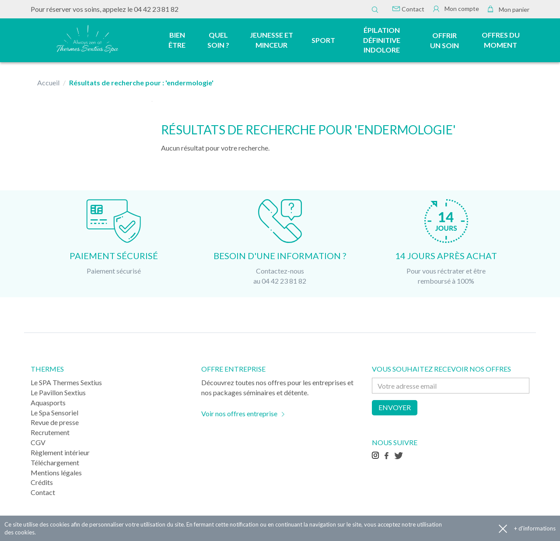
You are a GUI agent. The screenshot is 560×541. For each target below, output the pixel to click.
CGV (38, 442)
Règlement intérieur (60, 452)
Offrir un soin (444, 40)
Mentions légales (56, 472)
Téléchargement (55, 462)
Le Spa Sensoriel (54, 412)
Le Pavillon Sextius (58, 392)
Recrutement (50, 432)
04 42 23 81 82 (156, 9)
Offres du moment (501, 40)
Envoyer (394, 407)
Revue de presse (55, 422)
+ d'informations (535, 528)
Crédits (42, 482)
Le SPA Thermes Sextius (66, 382)
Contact (408, 9)
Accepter (502, 528)
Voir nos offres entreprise (239, 413)
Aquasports (48, 402)
